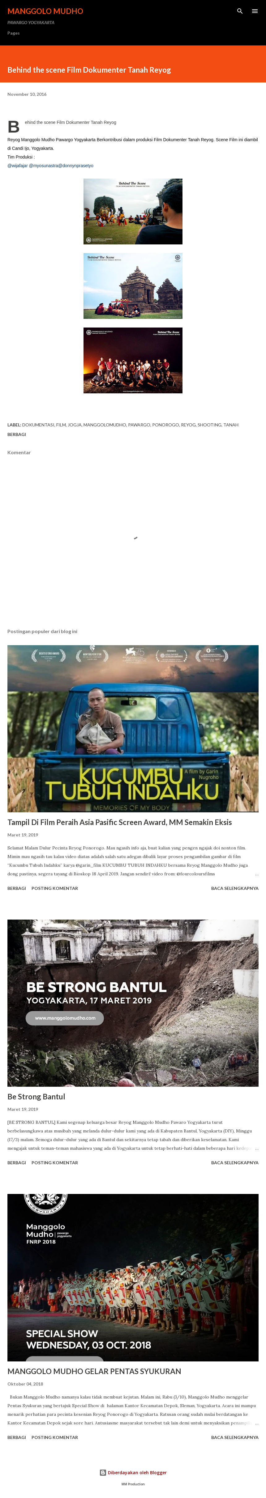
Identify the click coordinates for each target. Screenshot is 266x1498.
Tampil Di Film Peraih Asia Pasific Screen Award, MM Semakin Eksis (119, 822)
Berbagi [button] (16, 434)
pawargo (139, 424)
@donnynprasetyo (75, 165)
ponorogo (165, 424)
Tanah (230, 424)
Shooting (209, 424)
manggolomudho (105, 424)
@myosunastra (43, 165)
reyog (188, 424)
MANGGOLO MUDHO (45, 10)
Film (61, 424)
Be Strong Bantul (36, 1096)
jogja (75, 424)
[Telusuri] (240, 11)
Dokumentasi (38, 424)
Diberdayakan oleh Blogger (133, 1472)
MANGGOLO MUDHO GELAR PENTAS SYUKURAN (94, 1371)
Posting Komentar (55, 888)
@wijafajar (17, 165)
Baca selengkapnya (235, 888)
